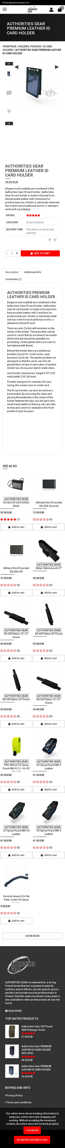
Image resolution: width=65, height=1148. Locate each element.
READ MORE (13, 1011)
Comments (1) (13, 279)
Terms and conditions (19, 1102)
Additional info (32, 272)
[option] (9, 73)
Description (11, 272)
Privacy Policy (15, 1095)
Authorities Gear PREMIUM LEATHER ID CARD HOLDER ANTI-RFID (36, 1050)
